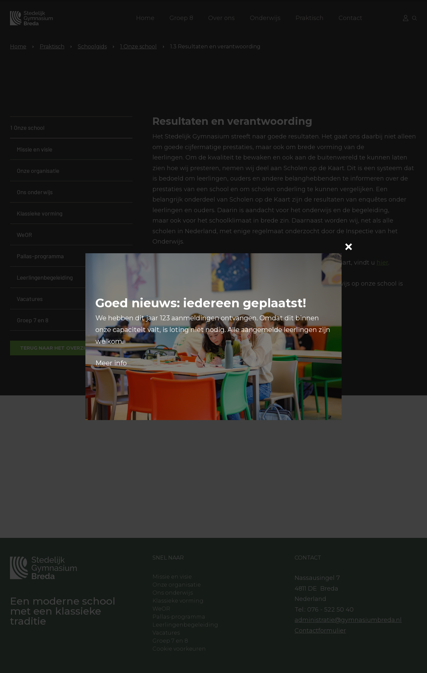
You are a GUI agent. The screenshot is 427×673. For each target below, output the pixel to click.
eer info (114, 363)
